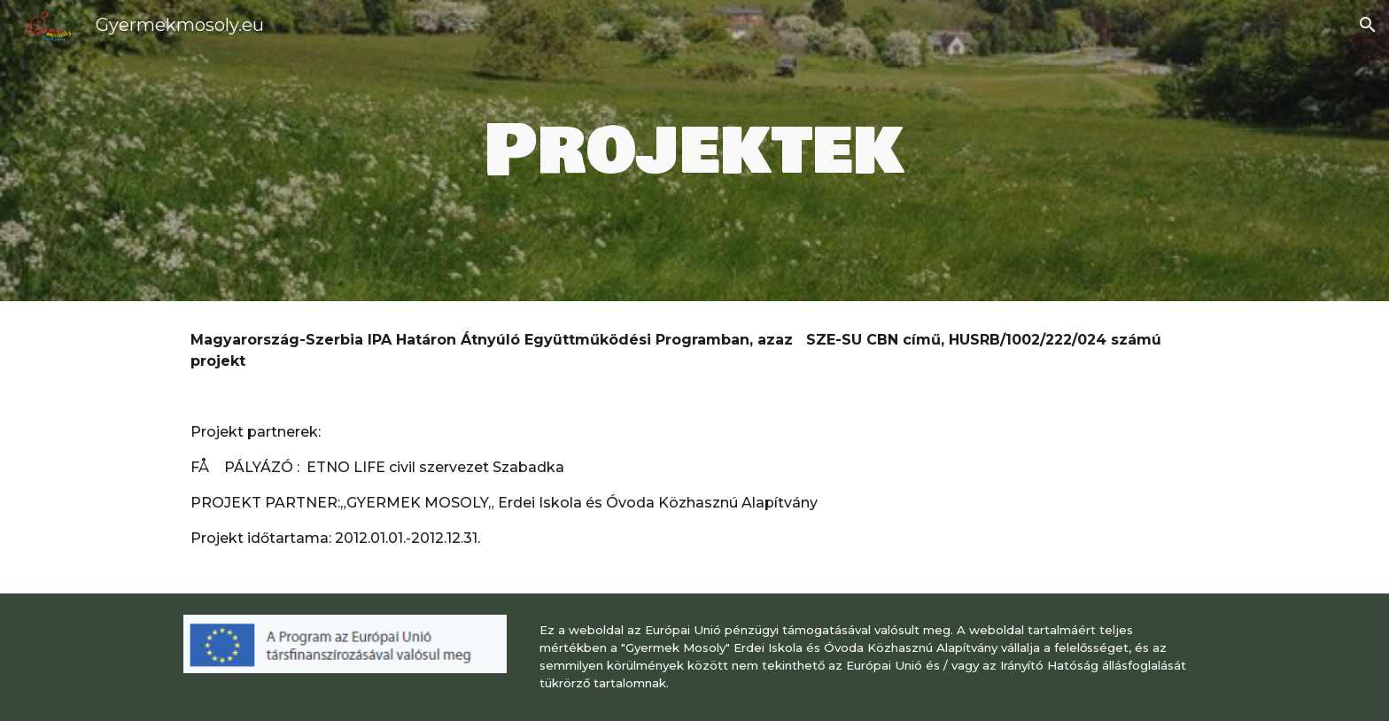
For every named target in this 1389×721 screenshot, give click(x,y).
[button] (1367, 25)
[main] (694, 150)
